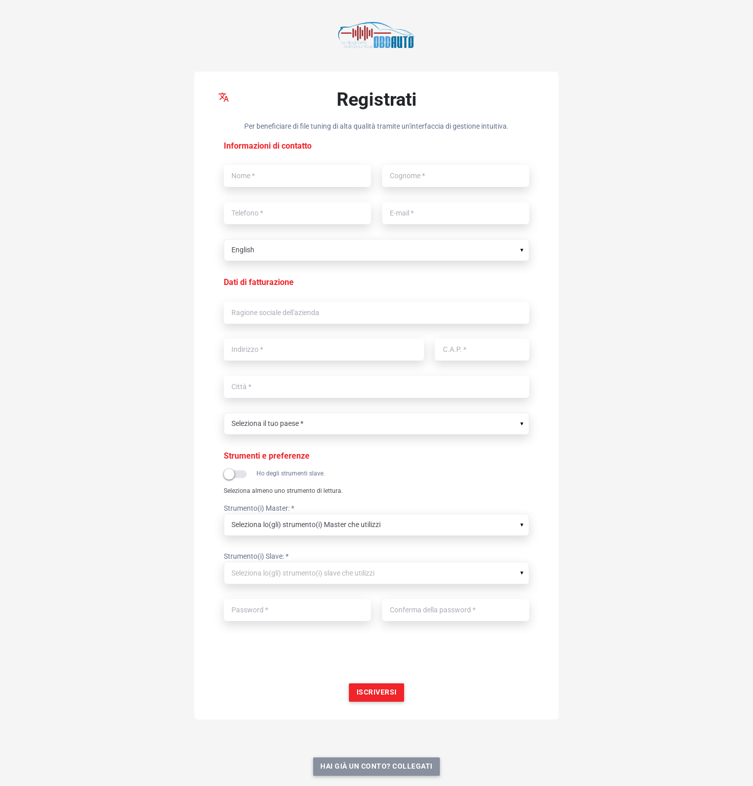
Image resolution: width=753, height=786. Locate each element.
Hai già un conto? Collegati (376, 766)
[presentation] (376, 656)
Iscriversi (377, 692)
